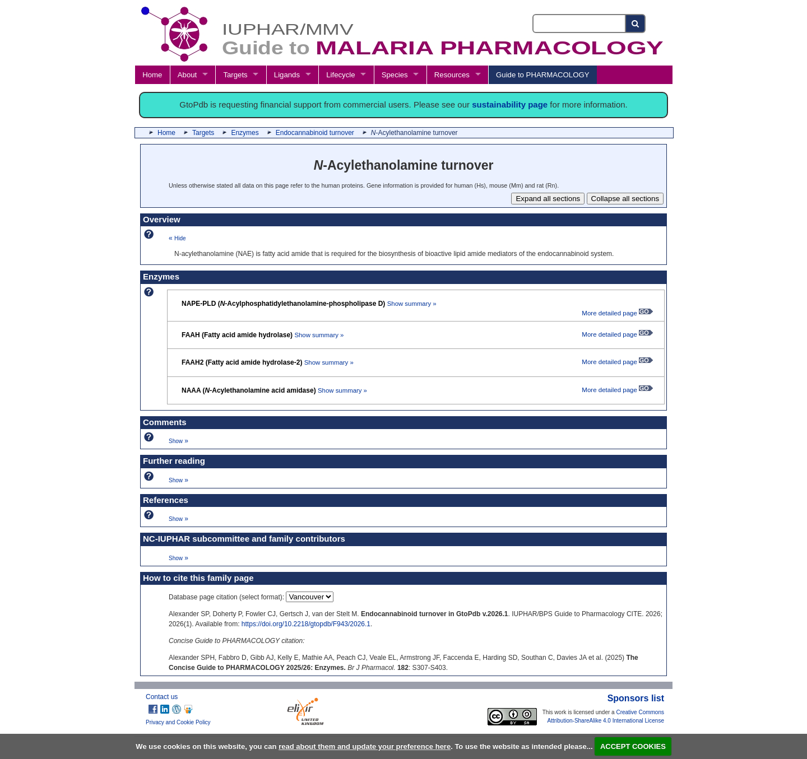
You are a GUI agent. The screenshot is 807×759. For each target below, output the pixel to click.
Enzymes (244, 133)
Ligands (287, 75)
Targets (235, 75)
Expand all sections (548, 198)
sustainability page (510, 104)
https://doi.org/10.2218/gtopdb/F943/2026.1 (306, 624)
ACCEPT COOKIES (633, 746)
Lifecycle (340, 75)
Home (152, 75)
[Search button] (636, 23)
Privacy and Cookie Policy (178, 722)
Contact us (162, 697)
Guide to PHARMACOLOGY (542, 75)
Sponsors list (635, 698)
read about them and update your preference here (365, 746)
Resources (452, 75)
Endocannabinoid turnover (315, 133)
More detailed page (617, 313)
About (187, 75)
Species (395, 75)
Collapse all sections (625, 198)
